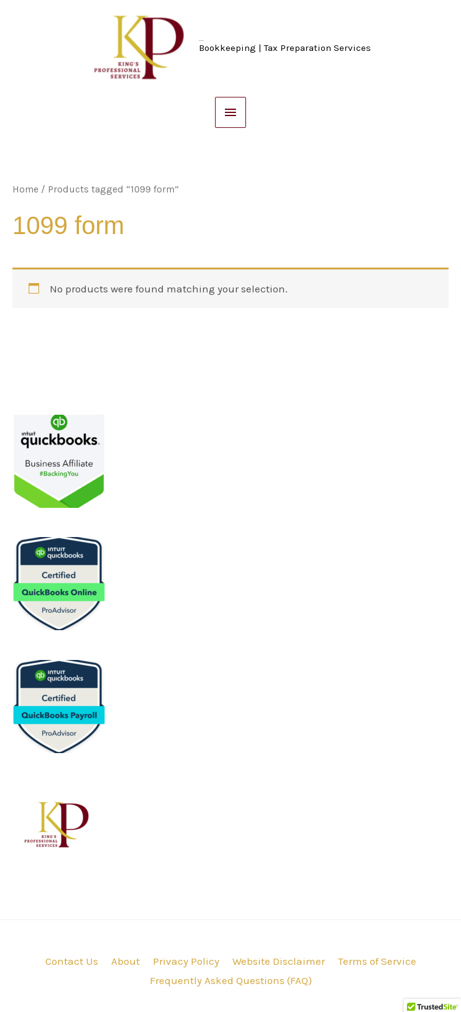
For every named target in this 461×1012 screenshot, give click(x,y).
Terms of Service (377, 961)
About (125, 961)
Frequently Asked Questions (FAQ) (231, 980)
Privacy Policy (186, 961)
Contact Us (71, 961)
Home (25, 189)
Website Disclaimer (278, 961)
